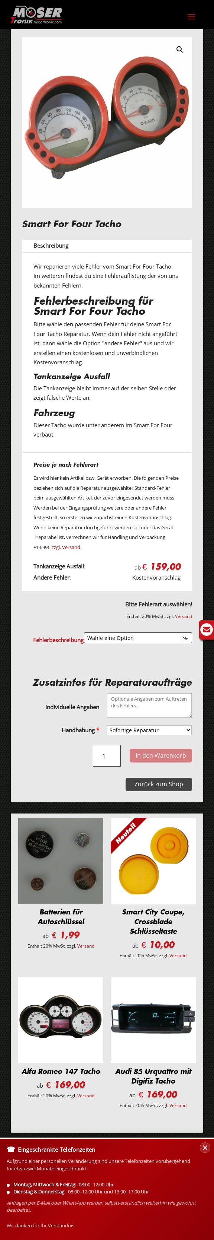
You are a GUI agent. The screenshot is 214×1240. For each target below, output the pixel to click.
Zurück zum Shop (158, 784)
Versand (183, 616)
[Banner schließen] (205, 1192)
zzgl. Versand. (66, 547)
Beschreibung (50, 245)
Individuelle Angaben (72, 707)
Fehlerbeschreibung (58, 640)
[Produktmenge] (107, 756)
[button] (180, 49)
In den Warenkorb (161, 755)
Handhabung (80, 730)
